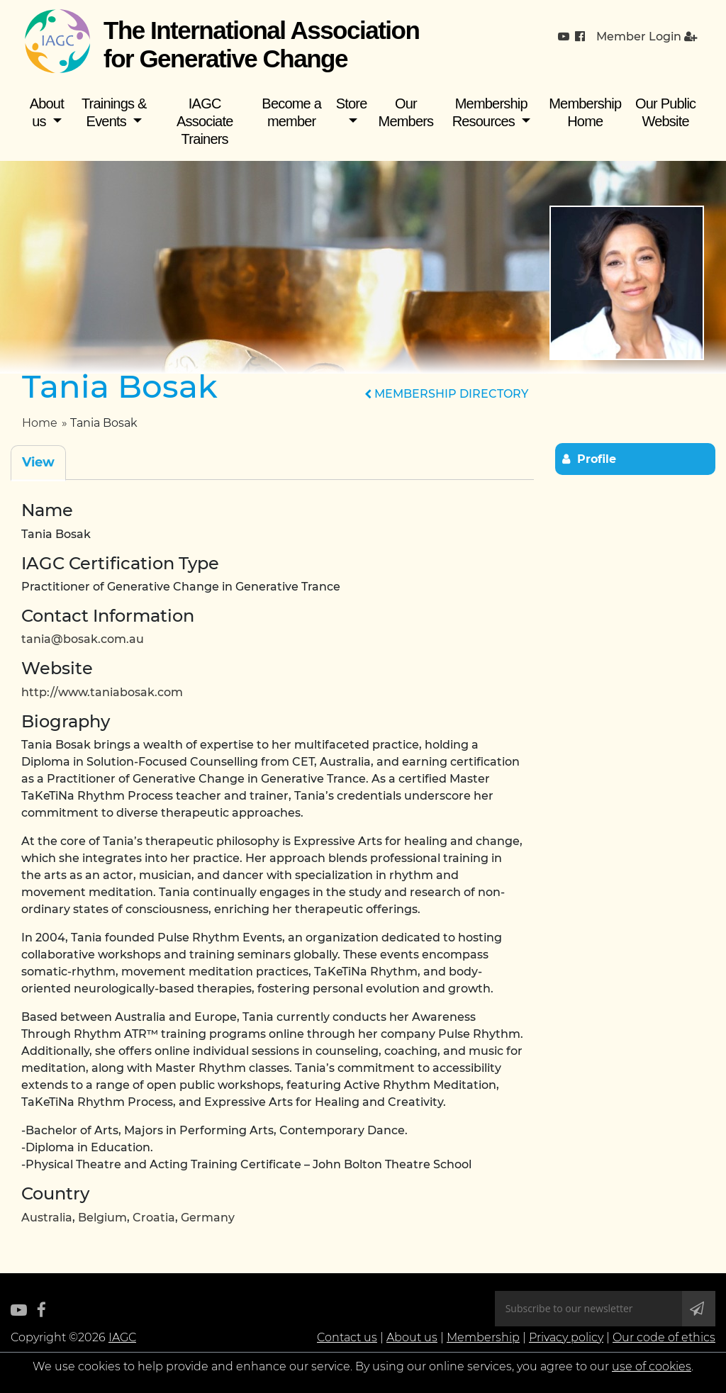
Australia (46, 1217)
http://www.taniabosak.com (102, 692)
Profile (596, 459)
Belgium (102, 1217)
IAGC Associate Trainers (205, 121)
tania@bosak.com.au (82, 639)
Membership (483, 1337)
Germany (208, 1217)
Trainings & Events (114, 112)
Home (39, 423)
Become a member (291, 112)
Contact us (347, 1337)
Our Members (406, 112)
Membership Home (585, 112)
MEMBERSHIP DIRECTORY (446, 394)
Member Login (646, 36)
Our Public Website (665, 112)
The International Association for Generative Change (261, 44)
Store (351, 103)
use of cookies (651, 1366)
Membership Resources (489, 112)
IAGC (122, 1337)
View (38, 462)
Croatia (154, 1217)
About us (47, 112)
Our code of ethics (664, 1337)
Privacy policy (566, 1337)
